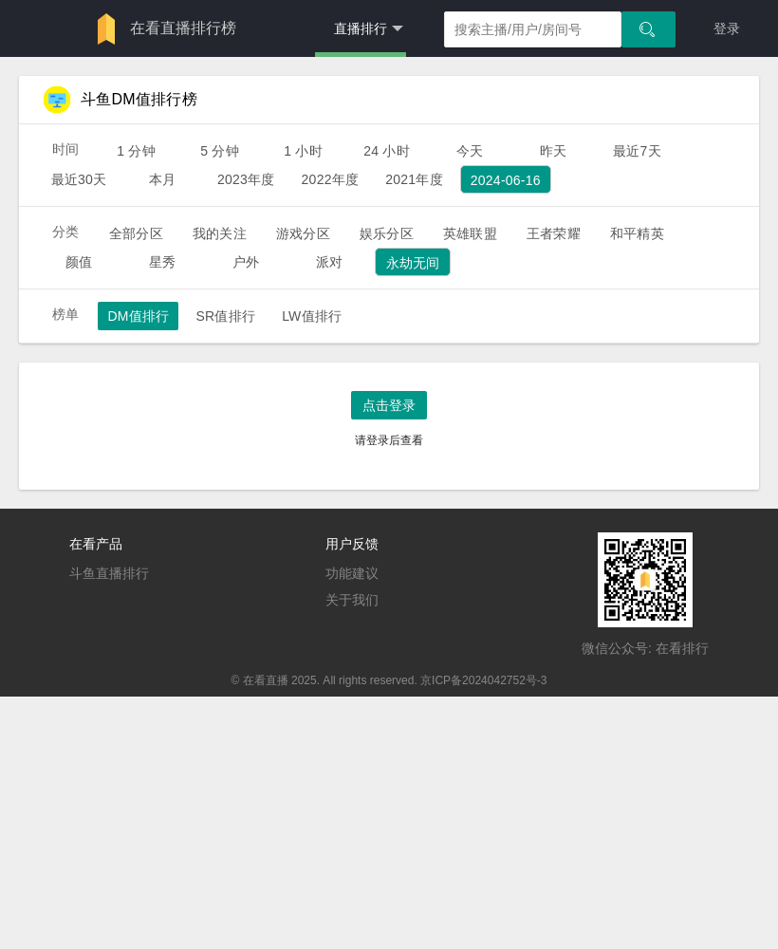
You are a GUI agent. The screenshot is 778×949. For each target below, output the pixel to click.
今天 (469, 150)
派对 (329, 262)
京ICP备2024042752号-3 (483, 680)
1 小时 (303, 150)
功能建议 (352, 573)
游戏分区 (303, 233)
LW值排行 (312, 316)
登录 (726, 28)
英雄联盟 (470, 233)
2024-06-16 (506, 180)
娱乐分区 (387, 233)
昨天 (553, 150)
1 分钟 (136, 150)
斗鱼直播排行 (109, 573)
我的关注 (220, 233)
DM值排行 (138, 316)
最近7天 (637, 150)
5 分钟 (219, 150)
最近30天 (79, 179)
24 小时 (386, 150)
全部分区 (136, 233)
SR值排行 (225, 316)
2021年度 (414, 179)
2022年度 (331, 179)
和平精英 (637, 233)
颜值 (78, 262)
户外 (245, 262)
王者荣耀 (554, 233)
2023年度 (246, 179)
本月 (162, 179)
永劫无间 (413, 262)
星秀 (162, 262)
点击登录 (389, 405)
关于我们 (352, 599)
